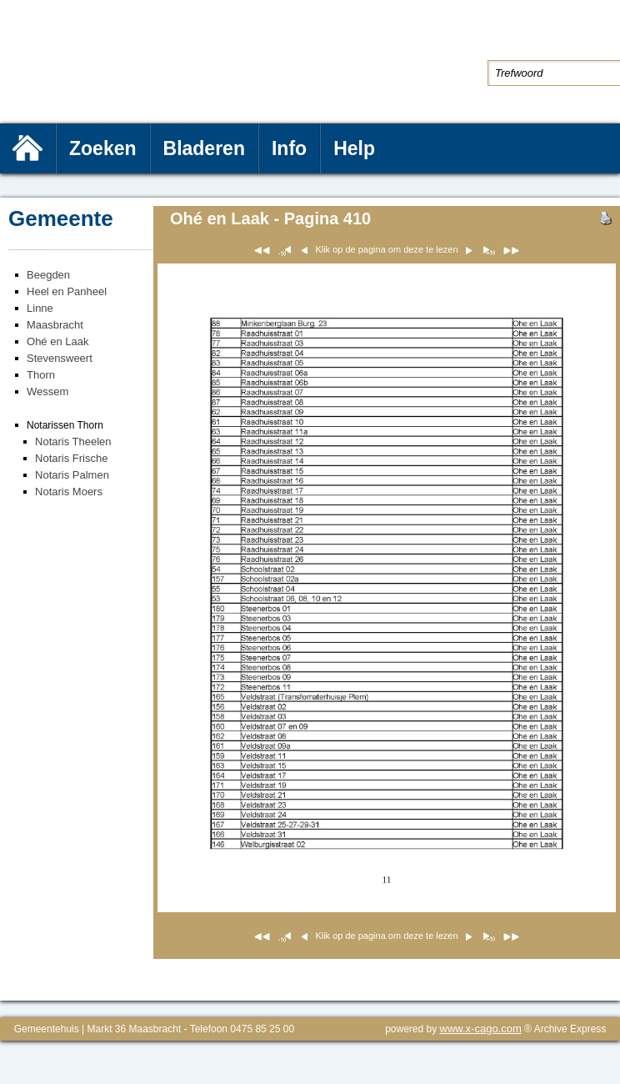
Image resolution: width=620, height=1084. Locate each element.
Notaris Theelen (73, 441)
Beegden (48, 274)
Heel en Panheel (67, 291)
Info (289, 148)
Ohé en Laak (57, 341)
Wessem (47, 391)
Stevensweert (59, 358)
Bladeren (204, 148)
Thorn (41, 375)
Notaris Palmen (72, 475)
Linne (40, 308)
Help (354, 148)
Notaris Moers (68, 491)
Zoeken (103, 148)
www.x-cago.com (481, 1028)
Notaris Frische (71, 458)
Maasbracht (55, 325)
